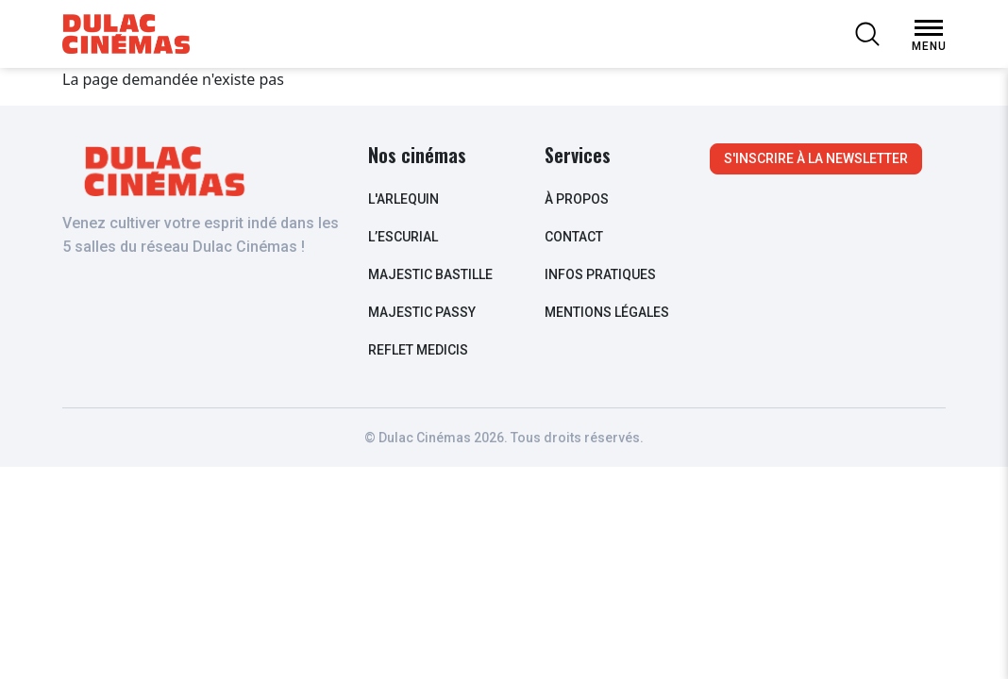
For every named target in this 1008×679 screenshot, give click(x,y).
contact (574, 236)
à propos (577, 199)
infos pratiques (600, 274)
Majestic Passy (422, 312)
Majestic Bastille (430, 274)
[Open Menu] (929, 28)
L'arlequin (403, 199)
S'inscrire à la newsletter (816, 158)
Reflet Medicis (418, 349)
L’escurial (403, 236)
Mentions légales (607, 312)
